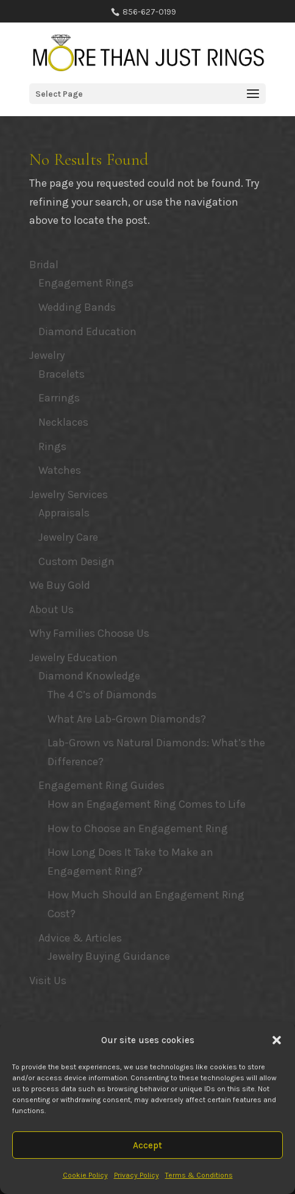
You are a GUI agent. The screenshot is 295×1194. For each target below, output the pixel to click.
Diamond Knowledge (89, 675)
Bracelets (61, 374)
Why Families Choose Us (89, 633)
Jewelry (47, 355)
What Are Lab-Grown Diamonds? (127, 719)
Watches (59, 470)
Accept (147, 1145)
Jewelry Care (68, 537)
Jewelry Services (68, 494)
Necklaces (63, 422)
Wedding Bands (77, 307)
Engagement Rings (85, 283)
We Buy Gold (59, 585)
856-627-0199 (148, 12)
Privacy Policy (136, 1175)
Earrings (59, 397)
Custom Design (76, 561)
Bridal (44, 264)
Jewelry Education (73, 657)
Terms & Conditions (199, 1175)
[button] (277, 1040)
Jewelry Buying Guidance (109, 956)
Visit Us (47, 980)
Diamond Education (87, 331)
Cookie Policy (85, 1175)
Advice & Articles (80, 938)
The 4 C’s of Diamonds (102, 694)
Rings (52, 446)
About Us (51, 609)
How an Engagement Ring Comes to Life (147, 804)
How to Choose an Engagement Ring (138, 828)
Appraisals (64, 512)
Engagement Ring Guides (101, 785)
